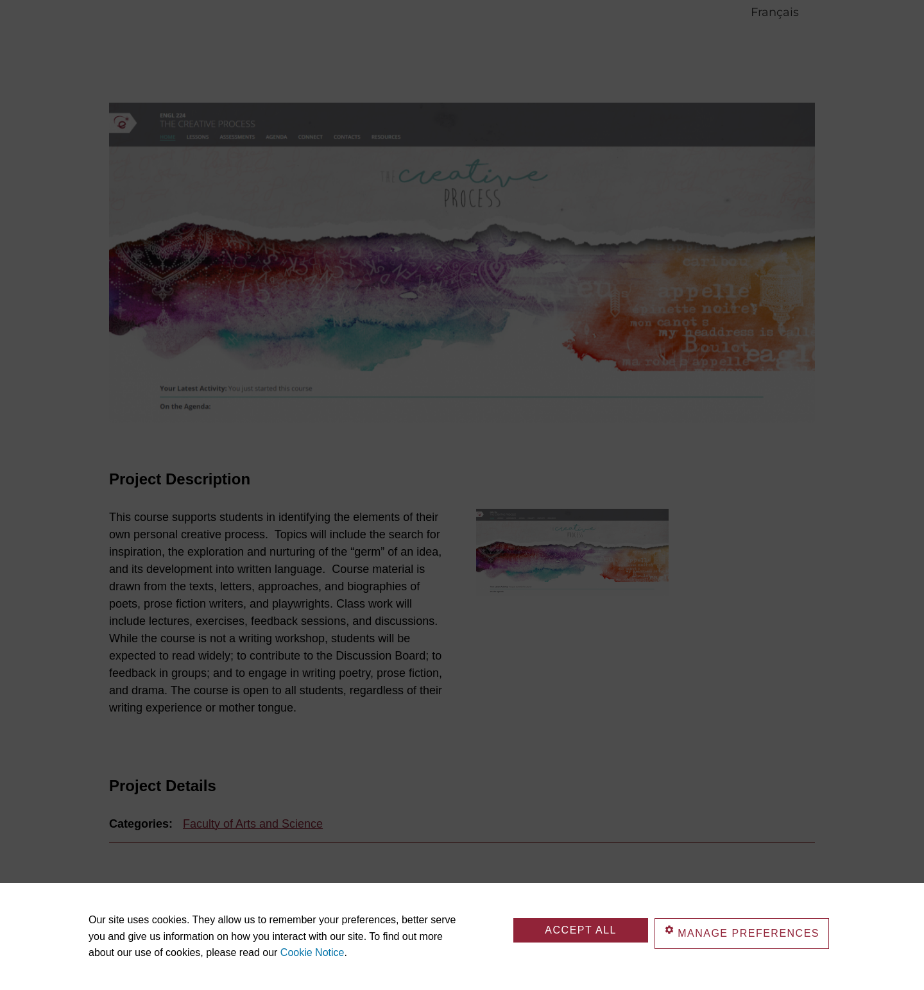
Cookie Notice (312, 952)
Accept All (581, 930)
